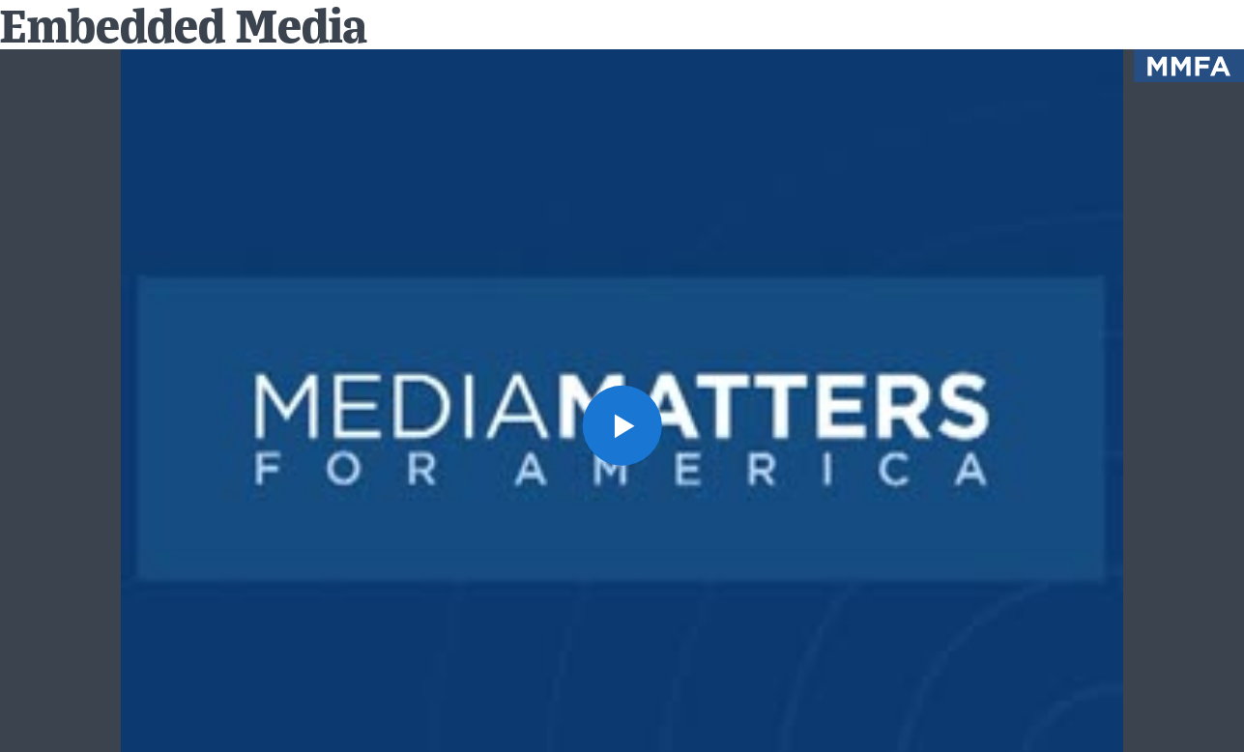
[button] (622, 424)
